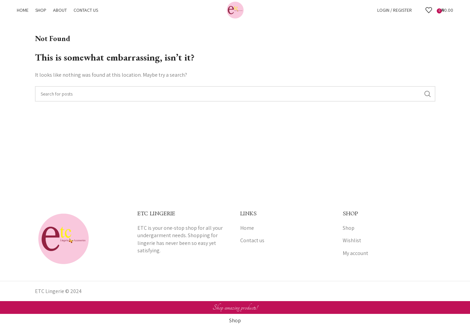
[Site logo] (235, 9)
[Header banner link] (235, 163)
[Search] (418, 10)
